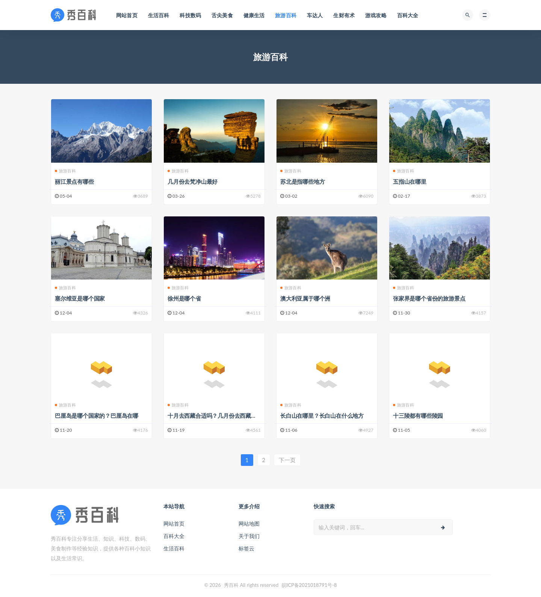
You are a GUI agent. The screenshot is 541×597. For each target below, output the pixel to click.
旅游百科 (67, 170)
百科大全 (173, 536)
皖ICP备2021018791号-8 (309, 585)
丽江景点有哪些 (74, 181)
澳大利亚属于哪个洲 (305, 298)
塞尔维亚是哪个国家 (80, 298)
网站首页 (173, 523)
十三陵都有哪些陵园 (418, 415)
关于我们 (249, 536)
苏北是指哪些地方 (302, 181)
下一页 (287, 459)
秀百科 (231, 585)
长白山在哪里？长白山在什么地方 (322, 415)
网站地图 (249, 523)
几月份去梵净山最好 (193, 181)
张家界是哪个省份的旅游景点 (429, 298)
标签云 (246, 548)
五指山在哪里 (409, 181)
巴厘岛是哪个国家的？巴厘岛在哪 (96, 415)
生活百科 (173, 548)
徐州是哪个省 (184, 298)
